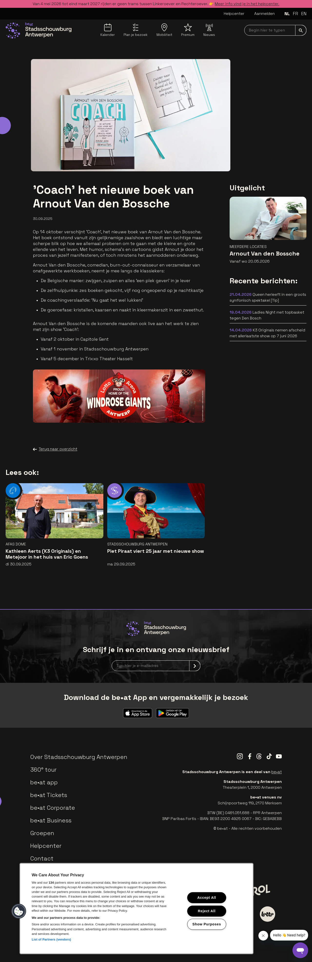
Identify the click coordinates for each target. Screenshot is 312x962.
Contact (41, 858)
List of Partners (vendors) (51, 939)
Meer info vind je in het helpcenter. (247, 3)
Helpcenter (234, 13)
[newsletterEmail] (156, 665)
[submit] (300, 30)
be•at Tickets (48, 795)
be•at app (44, 782)
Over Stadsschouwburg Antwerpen (78, 757)
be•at (276, 771)
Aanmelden (264, 13)
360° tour (43, 769)
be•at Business (50, 820)
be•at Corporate (52, 807)
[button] (19, 911)
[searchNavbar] (275, 30)
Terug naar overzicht (55, 449)
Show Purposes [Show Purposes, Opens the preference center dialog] (206, 924)
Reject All (206, 911)
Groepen (42, 833)
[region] (137, 908)
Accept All (206, 898)
